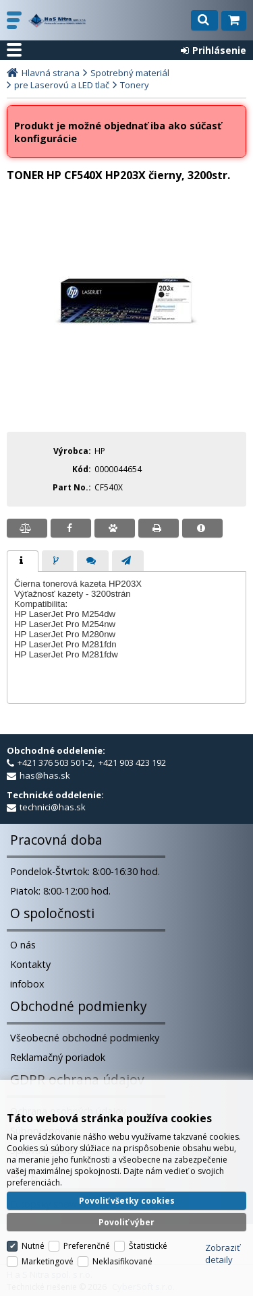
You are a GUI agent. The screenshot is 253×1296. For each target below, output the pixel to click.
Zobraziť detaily (222, 1253)
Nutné (33, 1246)
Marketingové (48, 1261)
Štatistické (148, 1246)
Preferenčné (86, 1246)
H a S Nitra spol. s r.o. (57, 20)
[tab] (22, 561)
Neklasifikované (122, 1261)
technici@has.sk (53, 807)
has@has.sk (45, 775)
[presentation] (22, 561)
